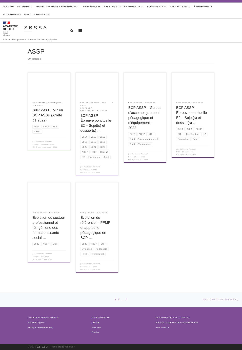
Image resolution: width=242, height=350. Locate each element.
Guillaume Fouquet (44, 141)
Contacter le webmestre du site (43, 317)
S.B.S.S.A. (43, 346)
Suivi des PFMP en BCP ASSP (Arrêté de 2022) (47, 115)
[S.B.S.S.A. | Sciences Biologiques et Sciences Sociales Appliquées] (13, 28)
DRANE (95, 322)
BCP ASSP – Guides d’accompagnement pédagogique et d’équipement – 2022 (144, 118)
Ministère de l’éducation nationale (172, 317)
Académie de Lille (101, 317)
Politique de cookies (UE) (40, 327)
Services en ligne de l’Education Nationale (176, 322)
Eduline (95, 332)
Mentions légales (36, 322)
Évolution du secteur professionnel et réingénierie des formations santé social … (48, 228)
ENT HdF (96, 327)
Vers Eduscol (162, 327)
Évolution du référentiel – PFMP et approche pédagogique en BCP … (95, 228)
